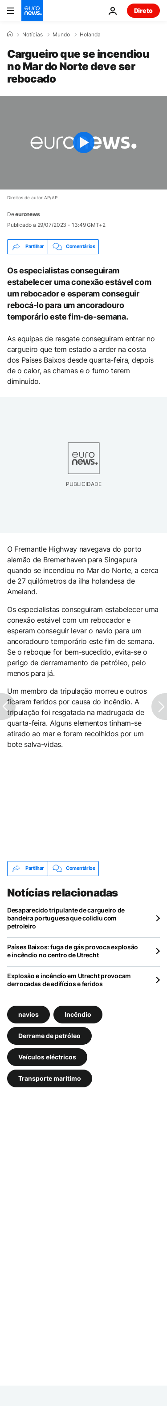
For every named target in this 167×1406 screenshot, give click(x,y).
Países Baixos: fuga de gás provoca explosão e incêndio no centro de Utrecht (72, 951)
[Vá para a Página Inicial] (32, 10)
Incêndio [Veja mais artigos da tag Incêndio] (78, 1014)
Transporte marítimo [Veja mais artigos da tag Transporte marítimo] (49, 1078)
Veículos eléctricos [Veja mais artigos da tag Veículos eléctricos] (47, 1056)
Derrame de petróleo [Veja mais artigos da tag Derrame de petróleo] (49, 1035)
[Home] (9, 34)
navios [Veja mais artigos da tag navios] (28, 1014)
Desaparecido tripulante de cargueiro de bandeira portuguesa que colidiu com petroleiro (66, 918)
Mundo (61, 34)
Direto (143, 10)
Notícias (32, 34)
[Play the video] (83, 143)
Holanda (90, 34)
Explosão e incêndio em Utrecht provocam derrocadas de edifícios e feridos (69, 979)
